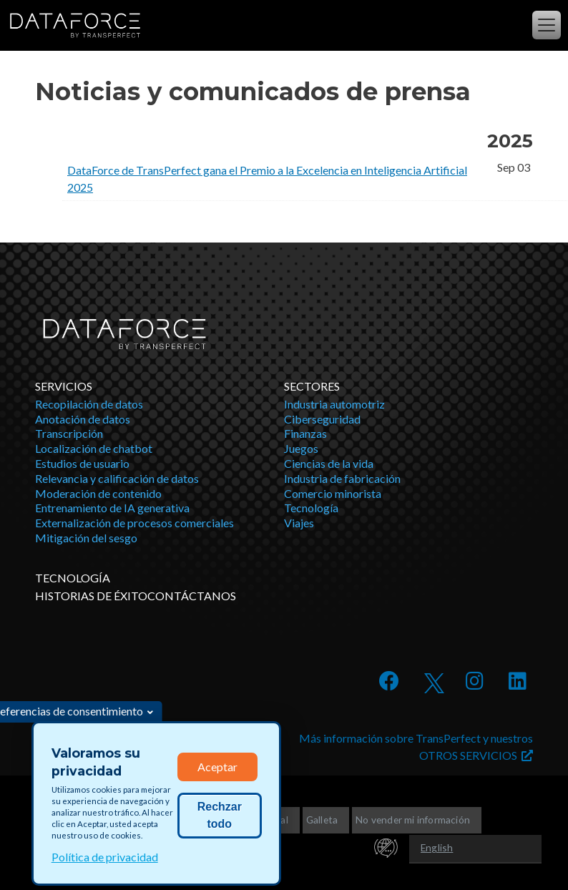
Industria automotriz (334, 404)
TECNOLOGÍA (72, 578)
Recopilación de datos (89, 404)
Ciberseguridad (322, 419)
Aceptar (217, 766)
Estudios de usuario (82, 463)
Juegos (301, 448)
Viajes (299, 522)
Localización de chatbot (93, 448)
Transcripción (69, 433)
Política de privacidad (105, 857)
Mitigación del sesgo (86, 537)
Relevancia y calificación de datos (117, 478)
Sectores (312, 386)
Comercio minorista (332, 493)
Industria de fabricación (342, 478)
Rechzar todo (219, 815)
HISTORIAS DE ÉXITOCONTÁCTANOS (135, 595)
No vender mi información (413, 819)
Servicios (63, 386)
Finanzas (305, 433)
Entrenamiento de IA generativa (112, 507)
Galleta (322, 819)
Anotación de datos (82, 419)
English (437, 847)
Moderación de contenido (98, 493)
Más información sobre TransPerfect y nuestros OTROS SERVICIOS (416, 746)
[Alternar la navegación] (546, 25)
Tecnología (311, 507)
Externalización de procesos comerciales (134, 522)
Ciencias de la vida (328, 463)
